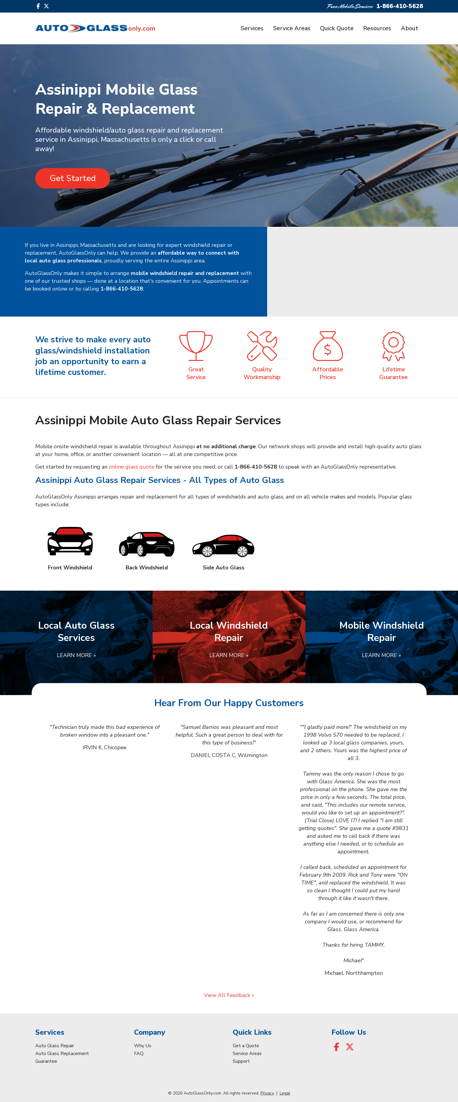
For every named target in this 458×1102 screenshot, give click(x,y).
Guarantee (46, 1061)
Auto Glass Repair (54, 1045)
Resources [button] (377, 28)
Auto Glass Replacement (62, 1053)
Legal (285, 1093)
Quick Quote (337, 28)
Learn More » (76, 655)
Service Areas (292, 28)
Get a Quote (246, 1045)
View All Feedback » (229, 995)
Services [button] (252, 28)
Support (241, 1061)
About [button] (409, 28)
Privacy (267, 1093)
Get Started (73, 178)
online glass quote (131, 466)
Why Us (142, 1045)
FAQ (139, 1053)
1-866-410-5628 (399, 6)
